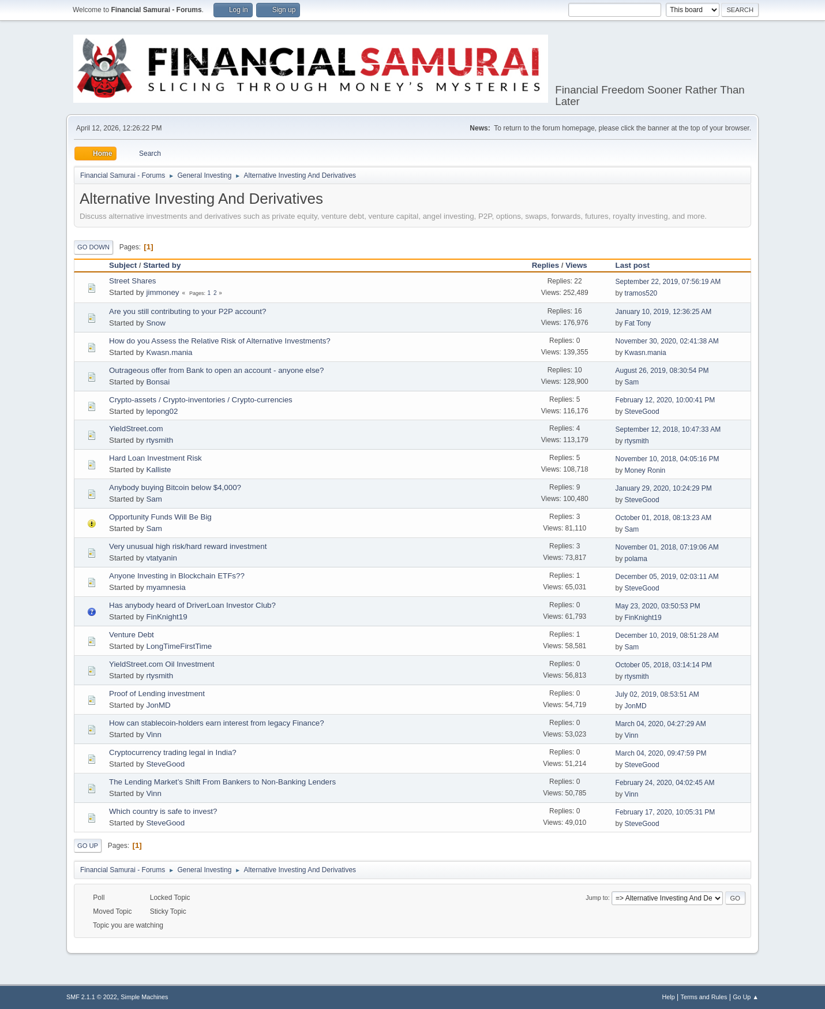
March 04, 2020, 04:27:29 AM (661, 724)
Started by (162, 265)
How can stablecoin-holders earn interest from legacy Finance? (216, 723)
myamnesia (165, 587)
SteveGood (642, 412)
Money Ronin (645, 470)
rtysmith (159, 440)
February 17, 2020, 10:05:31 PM (665, 812)
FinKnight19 (166, 616)
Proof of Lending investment (157, 693)
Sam (632, 382)
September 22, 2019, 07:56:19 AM (668, 282)
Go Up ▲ (746, 996)
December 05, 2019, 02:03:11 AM (667, 577)
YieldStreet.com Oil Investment (161, 664)
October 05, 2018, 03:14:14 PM (664, 665)
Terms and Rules (704, 996)
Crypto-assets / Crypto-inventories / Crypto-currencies (200, 399)
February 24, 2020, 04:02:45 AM (665, 783)
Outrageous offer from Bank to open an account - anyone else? (216, 370)
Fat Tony (638, 323)
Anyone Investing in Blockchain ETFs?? (177, 575)
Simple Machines (144, 996)
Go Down (93, 247)
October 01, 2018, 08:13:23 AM (664, 518)
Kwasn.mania (169, 352)
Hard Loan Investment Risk (155, 458)
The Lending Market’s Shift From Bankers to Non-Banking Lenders (222, 782)
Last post (633, 265)
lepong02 (162, 411)
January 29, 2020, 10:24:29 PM (664, 488)
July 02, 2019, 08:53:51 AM (657, 694)
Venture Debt (131, 634)
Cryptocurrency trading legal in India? (173, 752)
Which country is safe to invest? (163, 811)
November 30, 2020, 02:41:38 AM (667, 341)
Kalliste (158, 469)
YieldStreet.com (136, 428)
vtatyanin (161, 558)
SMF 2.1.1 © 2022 (91, 996)
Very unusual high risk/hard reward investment (188, 546)
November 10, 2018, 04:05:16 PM (667, 459)
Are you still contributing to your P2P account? (187, 311)
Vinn (153, 734)
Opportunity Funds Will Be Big (160, 517)
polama (636, 559)
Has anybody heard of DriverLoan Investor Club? (192, 605)
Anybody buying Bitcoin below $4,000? (175, 487)
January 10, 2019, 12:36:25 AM (664, 312)
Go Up (87, 845)
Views (581, 265)
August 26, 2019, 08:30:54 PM (662, 371)
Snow (155, 323)
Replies (545, 265)
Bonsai (158, 382)
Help (668, 996)
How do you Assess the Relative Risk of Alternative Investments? (220, 341)
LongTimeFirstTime (179, 646)
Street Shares (132, 280)
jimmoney (162, 292)
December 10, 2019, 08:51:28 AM (667, 635)
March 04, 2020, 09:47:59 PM (661, 753)
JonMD (158, 705)
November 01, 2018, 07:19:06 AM (667, 547)
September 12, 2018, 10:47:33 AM (668, 429)
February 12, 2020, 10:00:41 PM (665, 400)
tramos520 (641, 293)
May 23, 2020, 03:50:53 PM (658, 606)
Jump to (597, 897)
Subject (123, 265)
